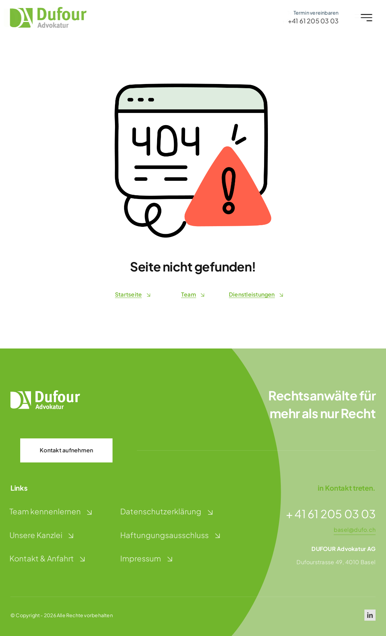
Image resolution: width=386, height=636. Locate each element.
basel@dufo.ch (355, 529)
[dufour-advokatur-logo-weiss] (45, 393)
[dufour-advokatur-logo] (46, 9)
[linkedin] (370, 615)
